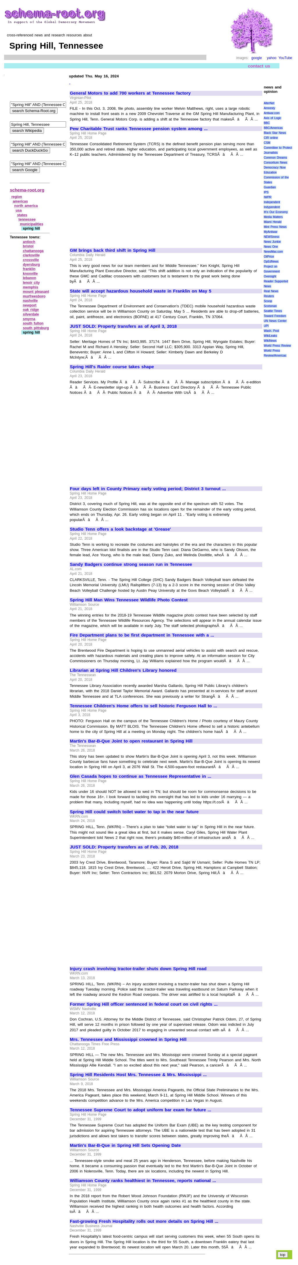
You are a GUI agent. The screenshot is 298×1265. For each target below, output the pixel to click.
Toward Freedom (275, 316)
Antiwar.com (271, 113)
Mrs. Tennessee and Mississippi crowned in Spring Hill (128, 1039)
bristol (28, 246)
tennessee (27, 219)
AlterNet (269, 103)
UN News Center (275, 321)
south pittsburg (36, 328)
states (22, 215)
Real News (271, 291)
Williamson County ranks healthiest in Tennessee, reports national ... (143, 1180)
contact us (259, 65)
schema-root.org (27, 189)
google (256, 58)
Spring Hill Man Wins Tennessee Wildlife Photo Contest (129, 600)
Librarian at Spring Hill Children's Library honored (123, 670)
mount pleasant (36, 292)
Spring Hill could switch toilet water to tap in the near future (134, 811)
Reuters (269, 296)
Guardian (270, 187)
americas (20, 201)
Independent (272, 202)
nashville (30, 301)
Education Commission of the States (276, 177)
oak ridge (31, 310)
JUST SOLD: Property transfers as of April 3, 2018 (123, 326)
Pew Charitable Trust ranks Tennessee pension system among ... (139, 128)
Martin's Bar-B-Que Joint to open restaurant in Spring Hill (131, 741)
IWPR (267, 197)
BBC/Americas (273, 128)
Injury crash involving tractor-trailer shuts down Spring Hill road (138, 968)
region (16, 197)
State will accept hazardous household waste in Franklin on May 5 (140, 291)
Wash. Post (271, 330)
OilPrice (269, 256)
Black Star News (275, 132)
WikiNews (270, 340)
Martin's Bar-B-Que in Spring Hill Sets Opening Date (125, 1145)
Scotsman (270, 306)
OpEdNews (271, 261)
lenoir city (31, 283)
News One (271, 246)
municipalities (31, 224)
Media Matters (273, 217)
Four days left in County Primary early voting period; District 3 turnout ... (148, 488)
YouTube (285, 58)
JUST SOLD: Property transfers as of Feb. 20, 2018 (124, 847)
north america (26, 206)
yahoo (271, 58)
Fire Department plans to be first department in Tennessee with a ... (142, 635)
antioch (29, 242)
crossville (31, 260)
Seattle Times (273, 311)
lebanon (29, 278)
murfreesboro (34, 296)
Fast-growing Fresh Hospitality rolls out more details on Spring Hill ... (144, 1221)
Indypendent (272, 207)
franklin (29, 269)
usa (19, 210)
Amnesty (269, 108)
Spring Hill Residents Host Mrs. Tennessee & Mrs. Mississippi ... (138, 1074)
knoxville (30, 274)
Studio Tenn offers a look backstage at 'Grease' (120, 529)
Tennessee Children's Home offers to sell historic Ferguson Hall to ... (143, 706)
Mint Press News (275, 226)
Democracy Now (274, 167)
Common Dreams (275, 157)
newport (29, 305)
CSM (267, 142)
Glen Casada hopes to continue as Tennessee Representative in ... (140, 776)
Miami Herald (272, 222)
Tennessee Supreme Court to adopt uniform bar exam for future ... (140, 1110)
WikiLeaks (270, 335)
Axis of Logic (272, 118)
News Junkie (272, 241)
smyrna (29, 319)
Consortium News (275, 162)
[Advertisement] (119, 199)
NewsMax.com (273, 251)
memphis (30, 287)
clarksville (31, 255)
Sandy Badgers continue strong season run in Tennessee (131, 564)
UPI (266, 325)
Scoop (268, 301)
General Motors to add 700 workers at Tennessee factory (130, 93)
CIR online (271, 137)
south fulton (33, 323)
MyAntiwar (270, 231)
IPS (266, 192)
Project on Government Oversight (272, 271)
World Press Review (277, 345)
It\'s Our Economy (276, 212)
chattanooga (33, 251)
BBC (267, 123)
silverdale (31, 314)
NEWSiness (271, 236)
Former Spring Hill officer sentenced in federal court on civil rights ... (144, 1004)
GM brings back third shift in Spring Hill (112, 250)
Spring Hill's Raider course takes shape (112, 366)
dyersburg (31, 265)
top (282, 1254)
